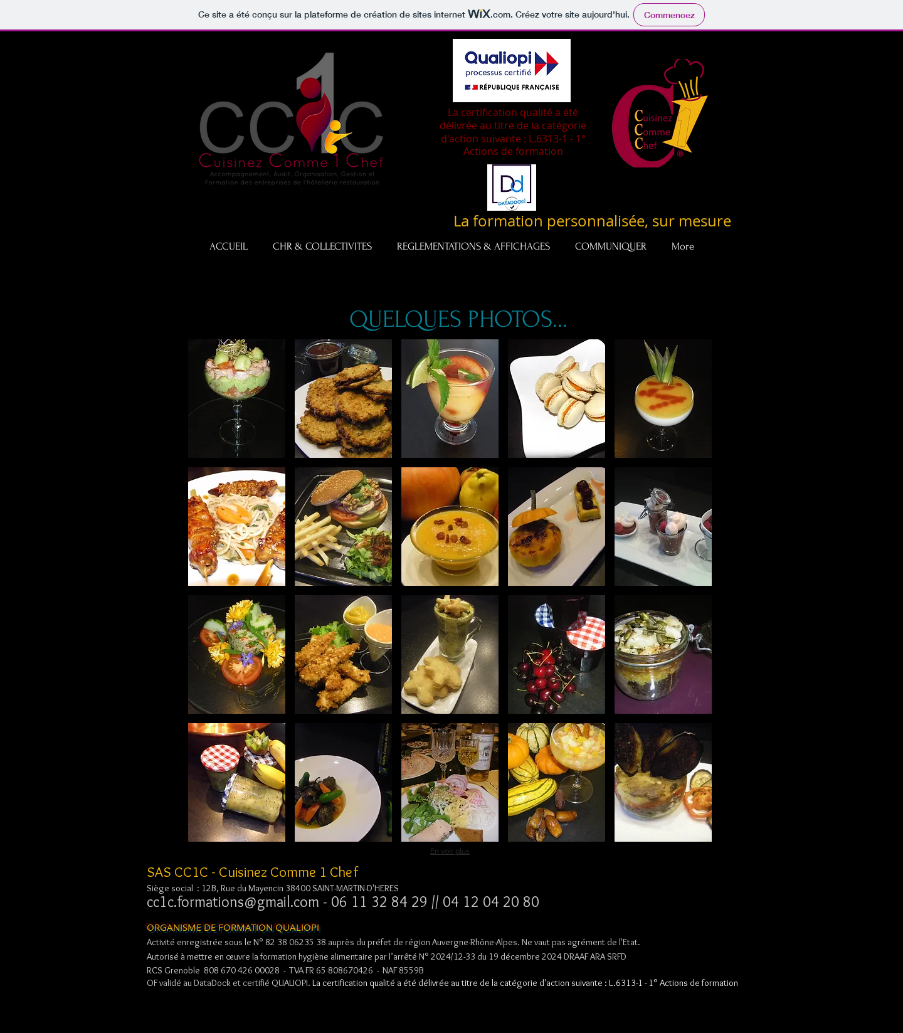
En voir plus (450, 851)
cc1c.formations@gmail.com (233, 902)
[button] (236, 398)
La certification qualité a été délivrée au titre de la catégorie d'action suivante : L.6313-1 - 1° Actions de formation (525, 982)
